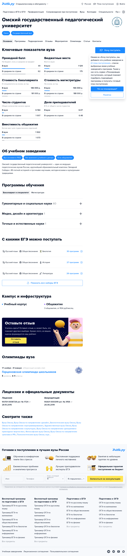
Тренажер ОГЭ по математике (42, 514)
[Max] (123, 551)
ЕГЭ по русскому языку (77, 502)
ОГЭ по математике (108, 506)
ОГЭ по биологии (107, 514)
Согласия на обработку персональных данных (76, 487)
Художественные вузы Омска (58, 425)
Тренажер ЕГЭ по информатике (10, 532)
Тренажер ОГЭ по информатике (42, 532)
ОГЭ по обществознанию (110, 510)
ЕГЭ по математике (75, 506)
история (46, 262)
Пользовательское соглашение (64, 551)
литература (47, 273)
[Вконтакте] (108, 551)
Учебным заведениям (12, 551)
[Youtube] (118, 551)
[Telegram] (113, 551)
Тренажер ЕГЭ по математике (10, 514)
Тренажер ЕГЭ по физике (13, 537)
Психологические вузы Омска (30, 434)
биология (46, 251)
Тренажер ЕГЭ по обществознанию (10, 521)
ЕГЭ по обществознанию (78, 510)
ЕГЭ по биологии (74, 514)
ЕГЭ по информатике (76, 518)
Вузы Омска (7, 422)
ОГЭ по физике (106, 522)
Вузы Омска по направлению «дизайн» (31, 422)
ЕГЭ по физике (73, 522)
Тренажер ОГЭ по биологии (47, 526)
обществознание (30, 251)
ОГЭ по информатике (108, 518)
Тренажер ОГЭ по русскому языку (47, 507)
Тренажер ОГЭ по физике (46, 537)
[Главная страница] (8, 3)
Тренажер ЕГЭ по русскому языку (14, 507)
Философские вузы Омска (37, 431)
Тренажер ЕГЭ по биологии (14, 526)
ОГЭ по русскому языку (110, 502)
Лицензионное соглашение (35, 551)
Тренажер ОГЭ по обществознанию (42, 521)
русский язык (11, 251)
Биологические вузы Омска (62, 422)
